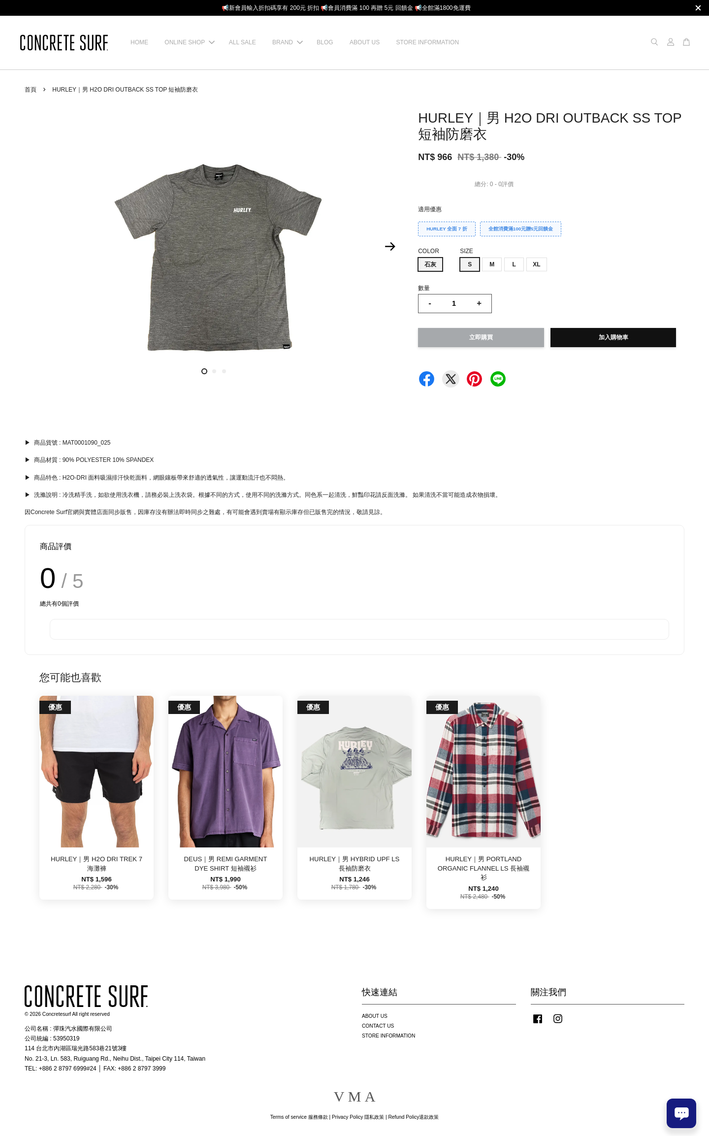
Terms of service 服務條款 (299, 1117)
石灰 (430, 264)
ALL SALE (242, 42)
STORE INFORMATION (427, 42)
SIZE (466, 251)
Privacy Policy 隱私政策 (358, 1117)
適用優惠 (430, 209)
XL (536, 264)
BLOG (325, 42)
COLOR (428, 251)
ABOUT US (365, 42)
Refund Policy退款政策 (413, 1117)
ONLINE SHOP (189, 42)
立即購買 (481, 337)
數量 (424, 288)
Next (390, 246)
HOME (139, 42)
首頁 (30, 89)
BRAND (287, 42)
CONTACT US (378, 1026)
